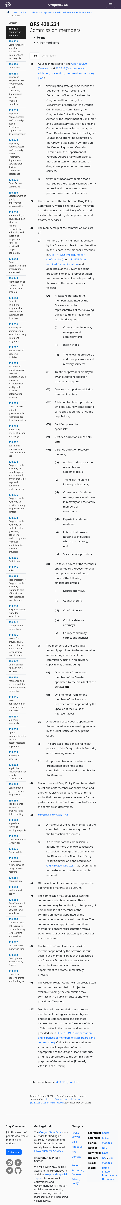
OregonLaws (58, 4)
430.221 (15, 32)
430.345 (16, 645)
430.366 (16, 807)
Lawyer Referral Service (48, 1151)
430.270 (17, 431)
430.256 (17, 332)
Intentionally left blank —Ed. (53, 814)
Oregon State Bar (49, 1132)
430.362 (17, 771)
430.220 (13, 21)
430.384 (17, 906)
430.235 (15, 183)
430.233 (17, 121)
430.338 (17, 611)
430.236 (17, 199)
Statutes (107, 1143)
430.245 (17, 285)
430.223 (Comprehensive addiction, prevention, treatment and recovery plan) (66, 73)
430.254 (16, 308)
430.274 (17, 475)
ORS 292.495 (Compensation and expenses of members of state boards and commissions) (66, 1037)
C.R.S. (105, 1138)
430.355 (17, 703)
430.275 (17, 503)
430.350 (17, 684)
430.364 (16, 789)
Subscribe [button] (14, 1152)
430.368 (17, 825)
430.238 (17, 232)
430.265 (17, 411)
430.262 (16, 352)
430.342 (16, 626)
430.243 (17, 265)
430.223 (17, 50)
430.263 (17, 380)
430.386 (17, 928)
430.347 (16, 666)
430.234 (16, 156)
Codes (105, 1133)
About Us (77, 1146)
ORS (15, 12)
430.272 (17, 449)
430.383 (15, 890)
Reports (76, 1165)
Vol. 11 (23, 12)
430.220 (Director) (67, 1082)
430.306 (14, 559)
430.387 (16, 945)
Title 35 (34, 12)
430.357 (14, 720)
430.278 (17, 534)
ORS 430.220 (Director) (60, 865)
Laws (105, 1153)
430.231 (16, 89)
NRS (104, 1148)
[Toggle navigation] (110, 5)
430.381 (15, 879)
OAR (104, 1158)
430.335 (17, 588)
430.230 (14, 66)
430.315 (13, 568)
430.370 (17, 839)
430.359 (14, 755)
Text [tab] (34, 55)
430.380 (16, 864)
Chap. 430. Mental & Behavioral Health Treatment (66, 12)
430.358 (17, 737)
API (74, 1151)
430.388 (16, 959)
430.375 (15, 850)
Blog (74, 1141)
